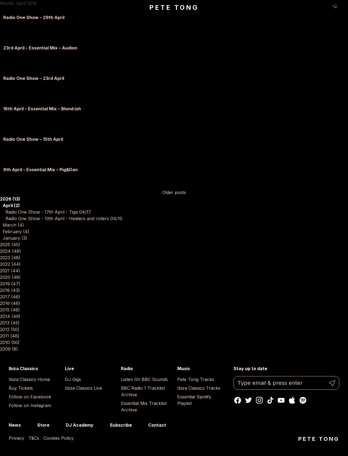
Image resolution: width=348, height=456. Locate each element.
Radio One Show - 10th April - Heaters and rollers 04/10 (63, 218)
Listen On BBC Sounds (144, 379)
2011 (9, 336)
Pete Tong (173, 7)
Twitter (248, 400)
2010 (10, 342)
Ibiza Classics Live (83, 388)
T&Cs (34, 438)
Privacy (16, 438)
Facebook (238, 400)
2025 (10, 244)
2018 (10, 290)
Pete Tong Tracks (195, 379)
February (16, 231)
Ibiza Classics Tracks (198, 388)
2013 (10, 323)
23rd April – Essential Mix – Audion (40, 48)
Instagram (259, 400)
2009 (9, 349)
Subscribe (121, 425)
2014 (10, 316)
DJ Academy (80, 425)
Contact (157, 425)
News (15, 425)
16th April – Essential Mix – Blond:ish (42, 108)
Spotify (303, 400)
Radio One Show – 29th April (33, 17)
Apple (292, 400)
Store (43, 425)
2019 (10, 283)
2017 (10, 296)
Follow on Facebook (30, 396)
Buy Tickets (21, 388)
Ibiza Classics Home (29, 379)
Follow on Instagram (30, 405)
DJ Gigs (73, 379)
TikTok (270, 400)
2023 (10, 257)
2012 (9, 329)
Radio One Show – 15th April (33, 139)
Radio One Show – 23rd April (33, 78)
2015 (10, 310)
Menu (334, 6)
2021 (10, 270)
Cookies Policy (59, 438)
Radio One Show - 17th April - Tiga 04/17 (48, 212)
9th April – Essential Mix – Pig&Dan (40, 169)
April (11, 205)
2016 (10, 303)
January (15, 238)
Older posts (174, 192)
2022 (10, 264)
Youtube (281, 400)
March (13, 225)
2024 (10, 251)
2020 (10, 277)
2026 (10, 199)
